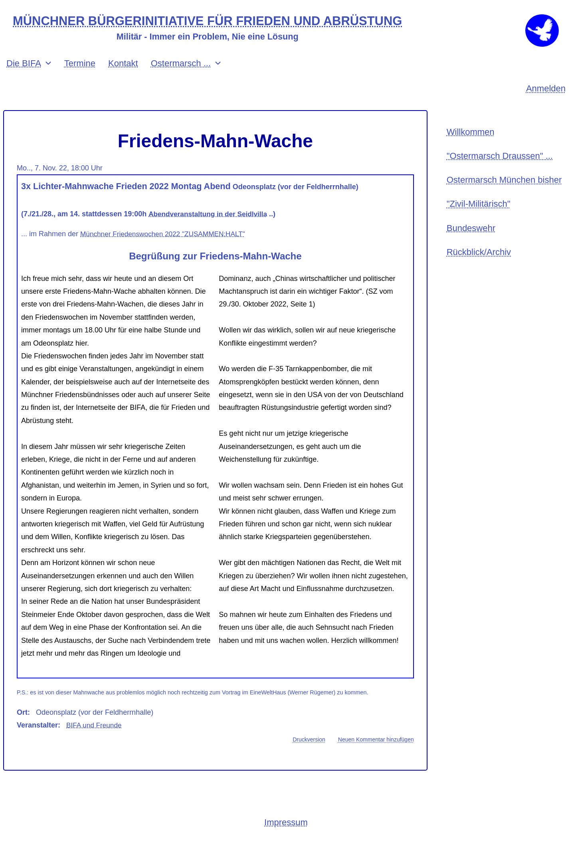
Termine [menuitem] (79, 77)
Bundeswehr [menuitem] (471, 248)
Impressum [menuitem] (286, 837)
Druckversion (309, 753)
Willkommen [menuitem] (471, 146)
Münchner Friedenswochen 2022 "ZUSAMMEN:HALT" (166, 247)
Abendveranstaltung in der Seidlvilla (210, 227)
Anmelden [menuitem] (546, 102)
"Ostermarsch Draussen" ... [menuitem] (500, 171)
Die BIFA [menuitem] (23, 77)
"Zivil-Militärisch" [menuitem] (479, 222)
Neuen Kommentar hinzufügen (376, 753)
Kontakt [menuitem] (123, 77)
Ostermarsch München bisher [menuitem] (504, 197)
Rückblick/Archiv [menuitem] (479, 273)
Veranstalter (37, 739)
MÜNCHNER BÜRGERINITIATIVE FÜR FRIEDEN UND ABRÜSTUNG (217, 21)
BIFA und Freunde (95, 739)
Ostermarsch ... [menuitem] (181, 77)
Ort (22, 726)
